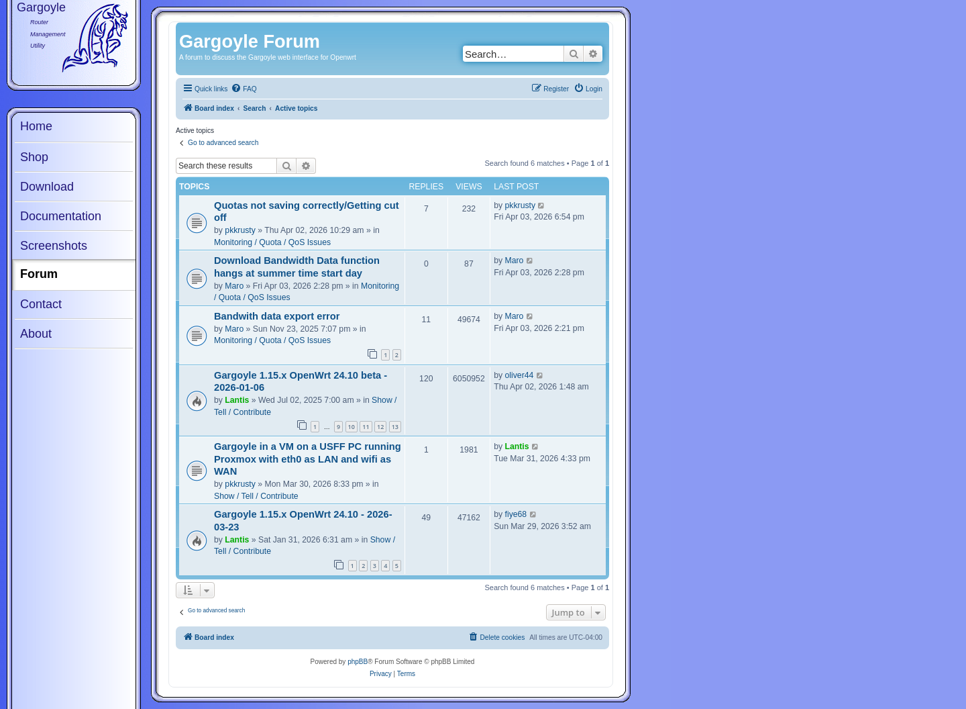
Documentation (60, 216)
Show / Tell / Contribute (256, 496)
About (36, 333)
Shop (34, 157)
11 (365, 426)
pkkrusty (240, 230)
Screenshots (53, 245)
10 (351, 426)
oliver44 (519, 375)
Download (47, 186)
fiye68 (516, 514)
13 (395, 426)
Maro (234, 286)
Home (36, 126)
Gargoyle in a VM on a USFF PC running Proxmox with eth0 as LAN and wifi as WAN (307, 459)
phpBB (357, 661)
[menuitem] (243, 89)
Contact (41, 304)
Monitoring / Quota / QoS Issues (272, 242)
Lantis (237, 400)
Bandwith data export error (277, 316)
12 (380, 426)
